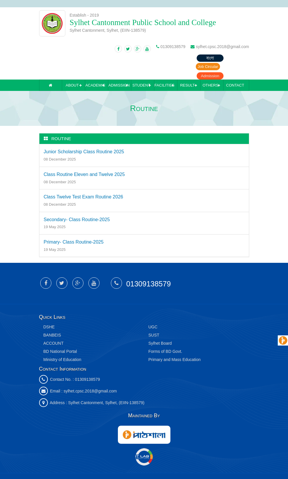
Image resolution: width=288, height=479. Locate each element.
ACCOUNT (53, 325)
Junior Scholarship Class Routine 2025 (84, 134)
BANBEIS (52, 317)
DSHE (49, 309)
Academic (95, 68)
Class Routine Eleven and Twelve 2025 (84, 156)
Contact (235, 68)
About (72, 68)
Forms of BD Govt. (165, 334)
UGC (153, 309)
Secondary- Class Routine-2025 (77, 202)
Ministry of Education (62, 342)
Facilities (164, 68)
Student (141, 68)
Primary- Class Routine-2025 (74, 224)
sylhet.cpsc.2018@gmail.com (90, 373)
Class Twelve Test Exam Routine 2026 (83, 179)
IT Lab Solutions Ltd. (136, 467)
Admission (234, 58)
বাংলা (167, 58)
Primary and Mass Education (175, 342)
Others (210, 68)
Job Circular (201, 58)
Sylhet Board (160, 325)
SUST (154, 317)
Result (187, 68)
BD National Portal (60, 334)
